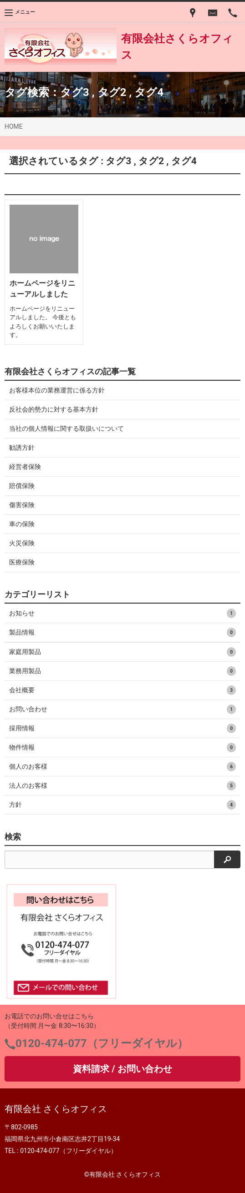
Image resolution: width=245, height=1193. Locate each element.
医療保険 (22, 562)
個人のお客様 (122, 766)
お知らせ (122, 613)
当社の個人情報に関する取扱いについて (66, 428)
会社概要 (122, 690)
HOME (14, 126)
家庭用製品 (122, 652)
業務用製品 (122, 671)
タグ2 (112, 92)
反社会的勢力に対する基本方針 (53, 409)
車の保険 (22, 524)
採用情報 (122, 728)
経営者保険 (25, 466)
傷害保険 (22, 504)
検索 (13, 836)
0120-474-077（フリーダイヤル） (101, 1043)
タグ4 (148, 92)
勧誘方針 (22, 447)
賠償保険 (22, 485)
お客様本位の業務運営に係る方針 (57, 390)
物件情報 (122, 747)
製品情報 (122, 632)
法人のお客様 (122, 785)
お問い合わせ (122, 709)
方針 (122, 805)
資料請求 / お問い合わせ (122, 1068)
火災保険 (22, 543)
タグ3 (74, 92)
